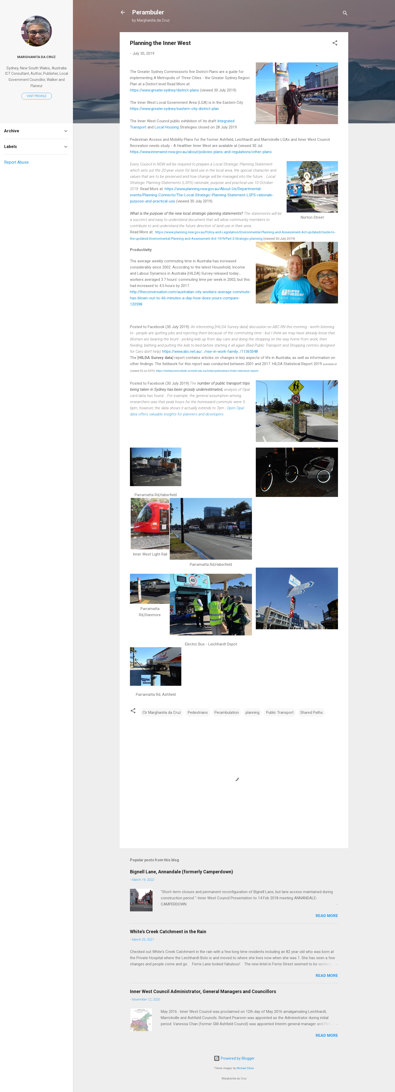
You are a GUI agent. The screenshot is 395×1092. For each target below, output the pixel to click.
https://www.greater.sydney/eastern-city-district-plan (174, 108)
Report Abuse (16, 162)
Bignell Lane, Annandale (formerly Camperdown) (181, 871)
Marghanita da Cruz (36, 57)
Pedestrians (198, 712)
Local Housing (167, 127)
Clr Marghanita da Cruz (162, 712)
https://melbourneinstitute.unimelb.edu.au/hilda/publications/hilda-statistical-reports (207, 370)
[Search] (345, 14)
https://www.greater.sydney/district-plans (164, 90)
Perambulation (226, 712)
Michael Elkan (245, 1068)
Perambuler (148, 12)
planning (252, 712)
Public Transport (280, 712)
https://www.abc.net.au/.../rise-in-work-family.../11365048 (210, 351)
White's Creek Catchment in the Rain (168, 931)
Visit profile (36, 96)
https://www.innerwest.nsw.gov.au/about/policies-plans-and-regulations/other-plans (201, 152)
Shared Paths (311, 712)
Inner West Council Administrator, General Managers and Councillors (203, 991)
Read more (327, 915)
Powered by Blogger (234, 1058)
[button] (335, 44)
